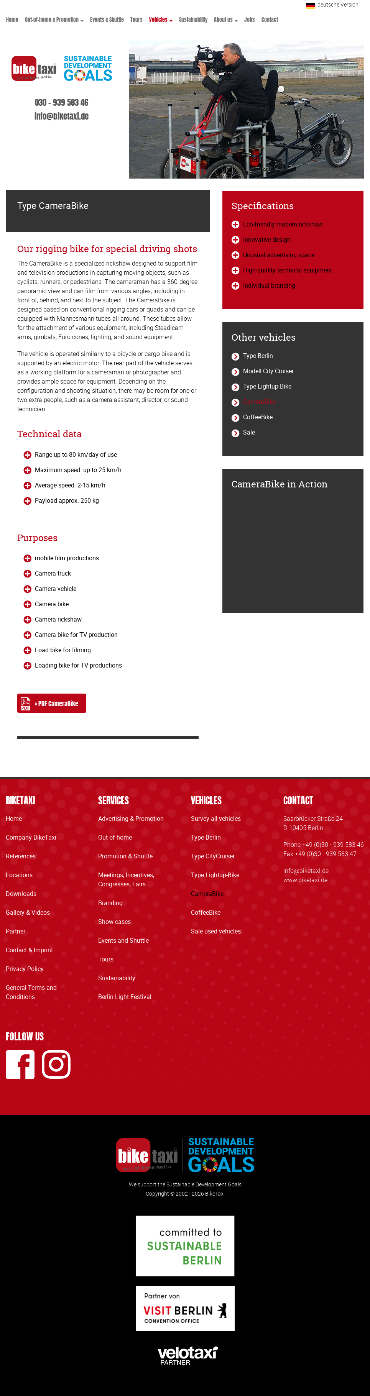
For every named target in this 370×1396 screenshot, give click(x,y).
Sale (249, 432)
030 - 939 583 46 (61, 101)
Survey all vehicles (216, 818)
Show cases (114, 921)
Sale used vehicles (216, 931)
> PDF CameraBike (56, 703)
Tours (136, 19)
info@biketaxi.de (62, 115)
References (21, 856)
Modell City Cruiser (268, 371)
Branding (110, 903)
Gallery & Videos (28, 912)
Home (12, 19)
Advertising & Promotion (131, 818)
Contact (269, 19)
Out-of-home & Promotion (54, 19)
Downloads (21, 893)
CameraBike (259, 401)
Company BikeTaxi (31, 837)
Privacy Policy (25, 969)
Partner (15, 931)
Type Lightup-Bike (267, 386)
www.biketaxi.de (305, 880)
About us (226, 19)
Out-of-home (115, 837)
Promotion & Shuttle (125, 856)
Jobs (249, 19)
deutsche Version (337, 4)
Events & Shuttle (107, 19)
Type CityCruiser (213, 856)
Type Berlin (258, 355)
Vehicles (161, 19)
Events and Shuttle (123, 940)
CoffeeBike (258, 417)
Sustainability (193, 19)
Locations (19, 875)
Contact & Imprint (29, 950)
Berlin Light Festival (124, 996)
